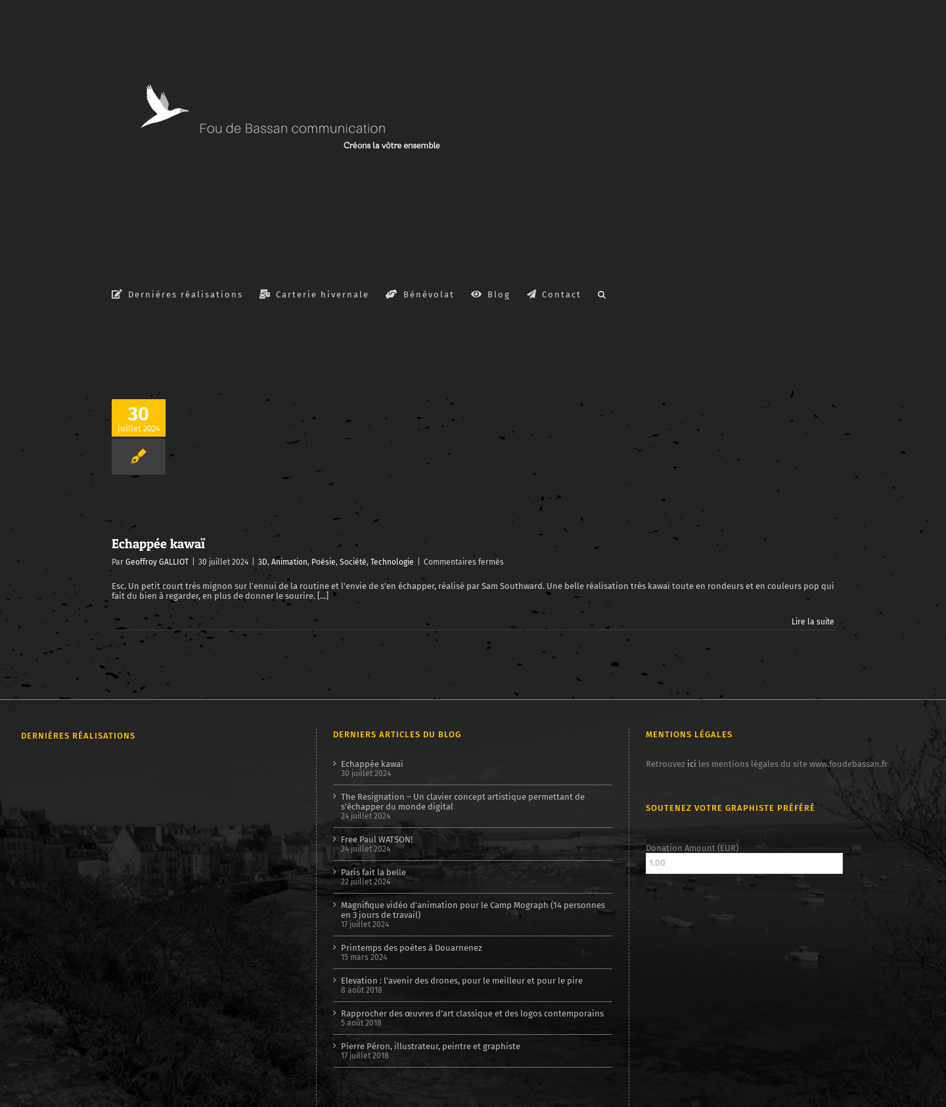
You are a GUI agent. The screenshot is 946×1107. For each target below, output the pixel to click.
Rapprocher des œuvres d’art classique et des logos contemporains (472, 1013)
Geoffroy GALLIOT (157, 562)
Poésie (323, 562)
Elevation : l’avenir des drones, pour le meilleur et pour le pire (462, 981)
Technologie (392, 562)
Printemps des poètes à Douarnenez (411, 948)
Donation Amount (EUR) (692, 848)
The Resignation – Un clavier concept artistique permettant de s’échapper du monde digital (463, 802)
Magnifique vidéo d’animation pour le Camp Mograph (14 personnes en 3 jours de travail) (473, 910)
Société (353, 562)
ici (691, 764)
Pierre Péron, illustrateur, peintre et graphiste (430, 1046)
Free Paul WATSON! (377, 839)
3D (262, 562)
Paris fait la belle (373, 872)
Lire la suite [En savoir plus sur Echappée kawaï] (813, 621)
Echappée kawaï (158, 544)
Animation (289, 562)
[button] (602, 293)
